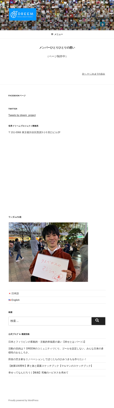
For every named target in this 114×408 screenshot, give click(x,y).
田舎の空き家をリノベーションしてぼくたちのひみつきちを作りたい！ (47, 359)
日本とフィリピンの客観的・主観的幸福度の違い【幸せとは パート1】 (47, 341)
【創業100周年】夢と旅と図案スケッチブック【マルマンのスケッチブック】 (50, 366)
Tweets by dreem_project (22, 115)
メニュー (57, 34)
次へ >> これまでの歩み (93, 74)
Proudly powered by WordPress (23, 400)
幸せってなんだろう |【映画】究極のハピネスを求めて (38, 372)
